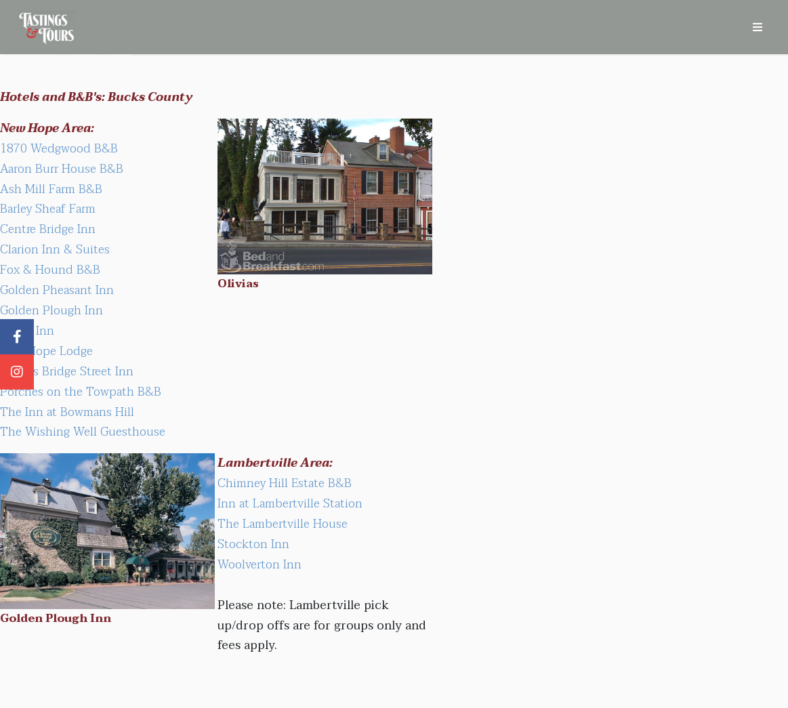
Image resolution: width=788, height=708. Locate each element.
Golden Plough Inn (51, 310)
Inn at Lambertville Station (289, 503)
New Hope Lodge (46, 351)
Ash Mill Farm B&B (51, 189)
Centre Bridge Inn (48, 229)
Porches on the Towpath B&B (80, 391)
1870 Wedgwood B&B (59, 148)
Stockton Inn (253, 544)
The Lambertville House (282, 524)
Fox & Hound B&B (50, 269)
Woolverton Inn (259, 564)
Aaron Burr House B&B (61, 169)
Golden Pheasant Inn (57, 290)
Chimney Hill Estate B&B (284, 483)
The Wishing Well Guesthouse (82, 431)
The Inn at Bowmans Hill (67, 412)
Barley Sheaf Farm (48, 209)
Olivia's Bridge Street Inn (66, 371)
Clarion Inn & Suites (55, 249)
